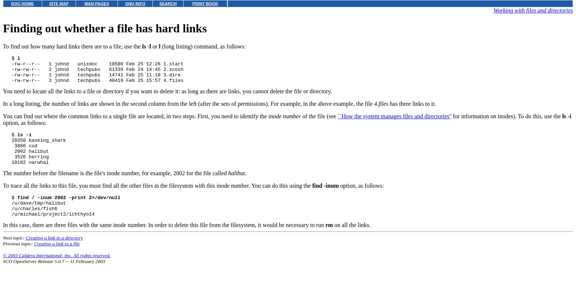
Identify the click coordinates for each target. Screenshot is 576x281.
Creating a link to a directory (54, 254)
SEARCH (168, 3)
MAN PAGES (96, 3)
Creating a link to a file (57, 260)
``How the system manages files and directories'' (394, 122)
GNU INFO (135, 3)
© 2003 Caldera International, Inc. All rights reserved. (57, 272)
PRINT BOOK (205, 3)
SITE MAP (59, 3)
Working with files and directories (533, 10)
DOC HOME (22, 3)
